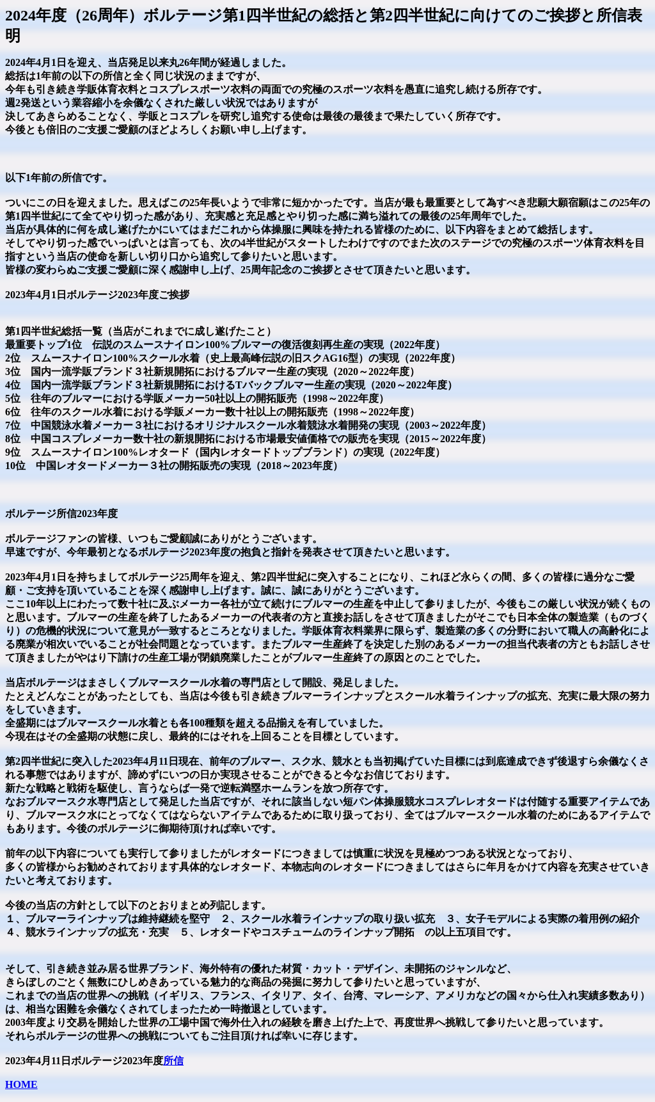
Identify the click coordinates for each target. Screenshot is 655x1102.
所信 (173, 1060)
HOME (21, 1084)
